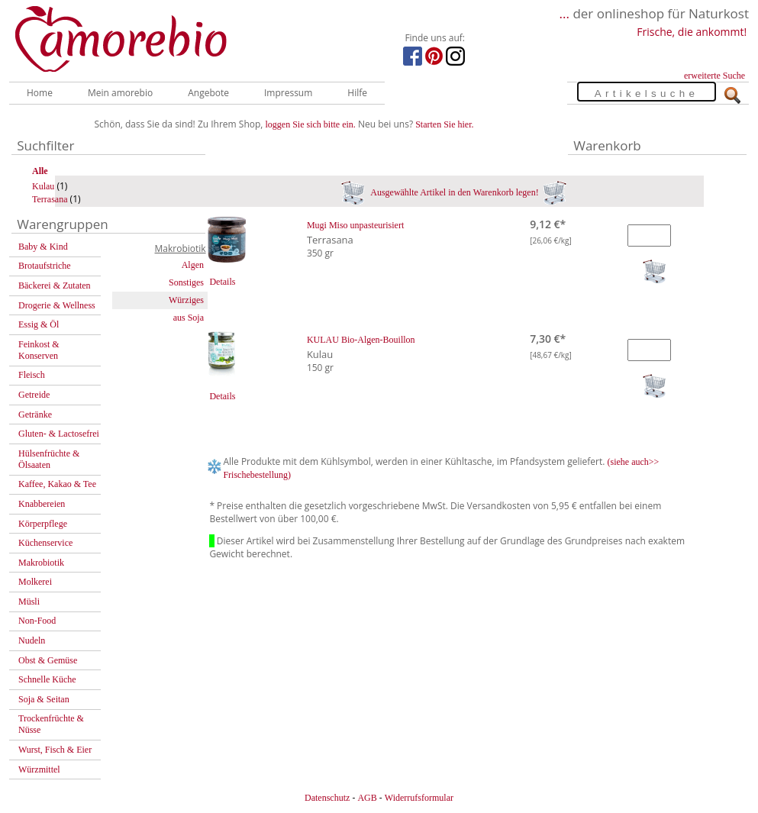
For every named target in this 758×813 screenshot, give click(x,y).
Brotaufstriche (44, 265)
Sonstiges (186, 282)
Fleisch (31, 374)
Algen (193, 265)
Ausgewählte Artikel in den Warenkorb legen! (454, 192)
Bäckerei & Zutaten (54, 285)
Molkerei (35, 581)
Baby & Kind (43, 246)
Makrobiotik (41, 562)
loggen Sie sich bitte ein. (311, 124)
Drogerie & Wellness (56, 305)
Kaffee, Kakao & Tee (57, 484)
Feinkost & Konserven (39, 350)
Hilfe (357, 92)
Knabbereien (41, 503)
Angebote (208, 92)
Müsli (29, 601)
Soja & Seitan (43, 699)
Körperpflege (42, 523)
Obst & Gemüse (47, 660)
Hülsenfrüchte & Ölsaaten (48, 459)
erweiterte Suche (714, 75)
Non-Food (37, 620)
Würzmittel (39, 769)
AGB (366, 797)
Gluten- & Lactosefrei (58, 433)
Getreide (34, 394)
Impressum (288, 92)
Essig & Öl (38, 324)
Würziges (186, 300)
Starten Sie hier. (444, 124)
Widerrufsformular (419, 797)
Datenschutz (327, 797)
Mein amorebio (120, 92)
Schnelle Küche (47, 679)
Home (40, 92)
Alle (40, 171)
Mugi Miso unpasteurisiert (355, 225)
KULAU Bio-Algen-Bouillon (361, 339)
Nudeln (31, 640)
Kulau (43, 186)
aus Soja (188, 317)
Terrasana (49, 199)
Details (222, 281)
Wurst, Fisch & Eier (55, 749)
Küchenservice (45, 542)
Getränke (35, 414)
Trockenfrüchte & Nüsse (51, 724)
